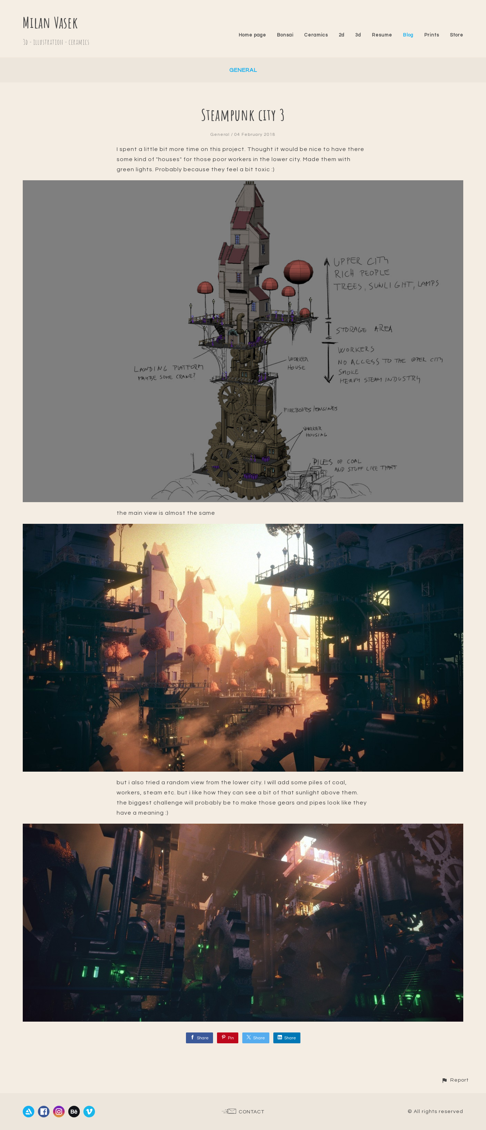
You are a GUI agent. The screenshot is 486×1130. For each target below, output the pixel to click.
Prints (431, 35)
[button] (455, 1080)
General (243, 70)
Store (456, 35)
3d (358, 35)
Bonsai (285, 35)
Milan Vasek (50, 22)
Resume (382, 35)
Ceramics (316, 35)
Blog (408, 35)
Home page (252, 35)
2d (341, 35)
